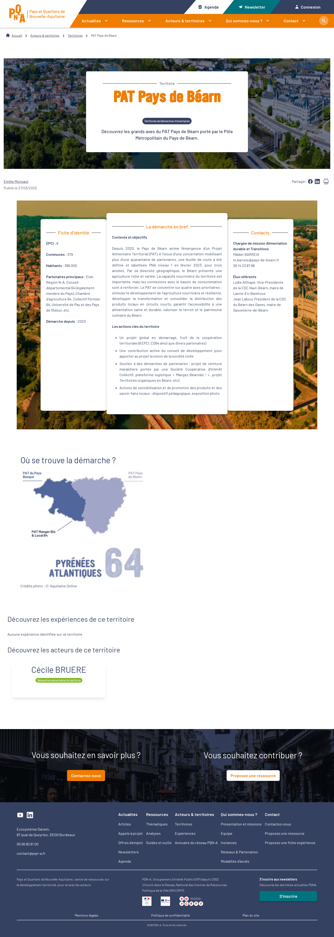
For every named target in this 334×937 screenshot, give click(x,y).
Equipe (226, 833)
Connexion (308, 7)
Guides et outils (159, 842)
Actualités (97, 20)
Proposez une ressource (253, 775)
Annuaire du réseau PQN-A (196, 842)
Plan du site (251, 915)
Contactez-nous (86, 775)
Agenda (208, 7)
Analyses (153, 833)
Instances (229, 842)
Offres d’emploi (130, 842)
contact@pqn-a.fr (31, 853)
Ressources (138, 20)
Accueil (17, 35)
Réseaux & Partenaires (239, 852)
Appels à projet (130, 833)
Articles (124, 824)
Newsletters (128, 852)
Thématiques (157, 824)
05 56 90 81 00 (28, 844)
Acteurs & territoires (190, 20)
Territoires (75, 35)
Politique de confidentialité (170, 915)
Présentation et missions (241, 824)
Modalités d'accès (235, 861)
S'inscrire (288, 896)
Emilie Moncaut (16, 181)
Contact (296, 20)
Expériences (185, 833)
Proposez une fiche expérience (290, 842)
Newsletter (252, 7)
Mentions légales (86, 915)
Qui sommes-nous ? (249, 20)
